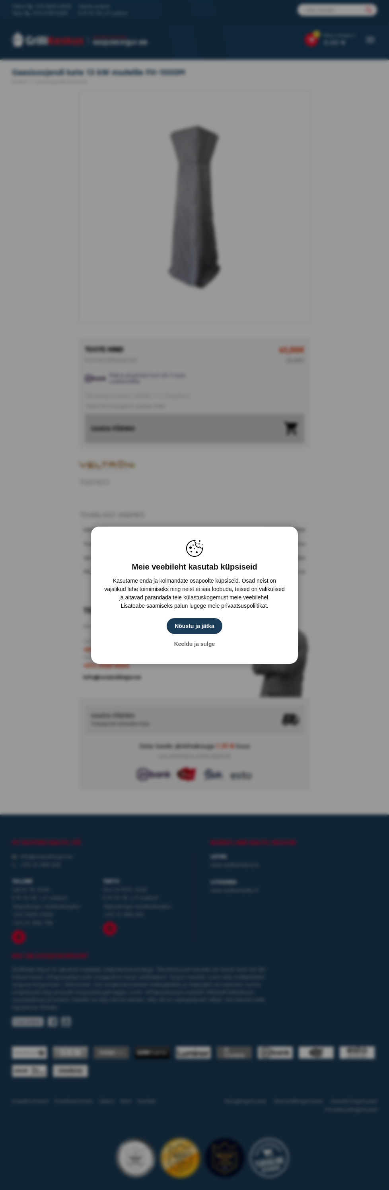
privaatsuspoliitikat (243, 606)
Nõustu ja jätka (194, 626)
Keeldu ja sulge (194, 644)
